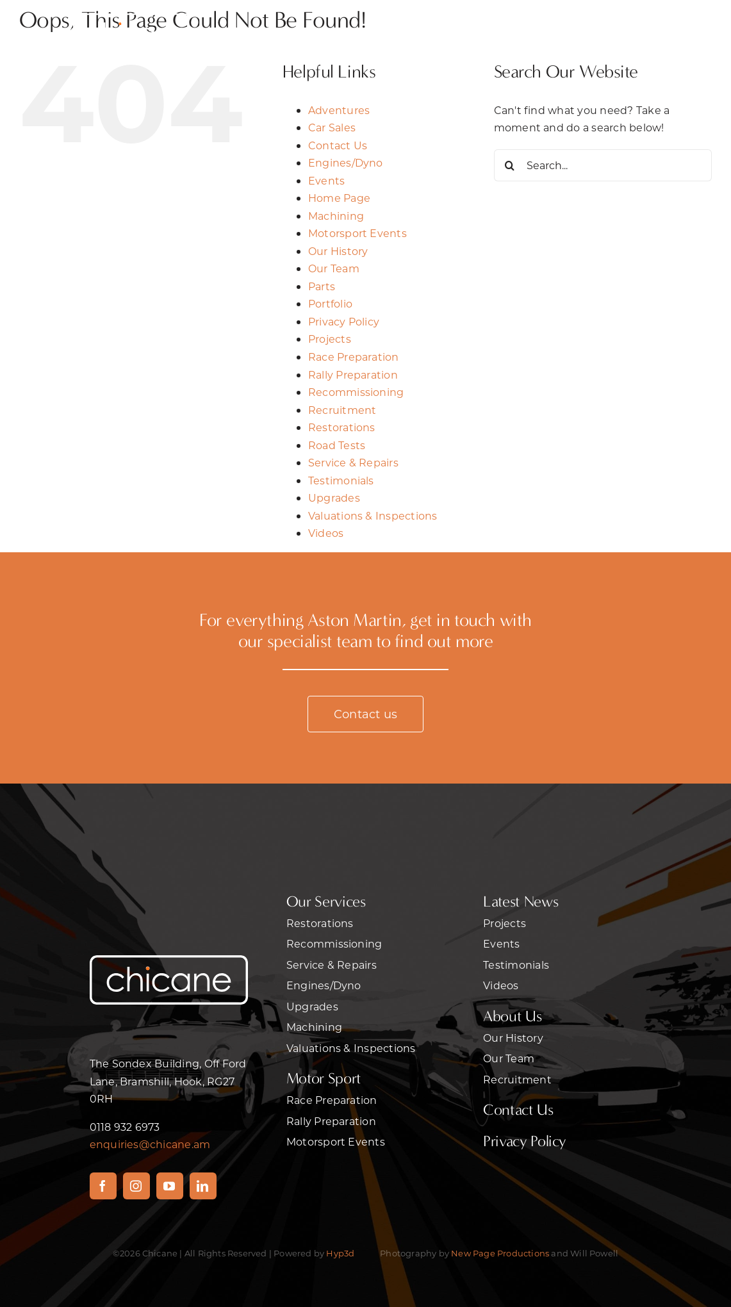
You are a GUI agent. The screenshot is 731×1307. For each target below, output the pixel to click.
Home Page (339, 197)
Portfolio (330, 303)
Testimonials (341, 480)
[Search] (510, 165)
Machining (336, 215)
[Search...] (603, 165)
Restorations (341, 427)
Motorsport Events (357, 233)
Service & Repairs (353, 462)
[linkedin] (203, 1185)
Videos (325, 532)
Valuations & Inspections (373, 515)
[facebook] (103, 1185)
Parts (321, 286)
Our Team (333, 268)
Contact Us (337, 145)
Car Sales (332, 127)
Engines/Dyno (345, 162)
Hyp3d (340, 1252)
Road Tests (336, 445)
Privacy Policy (343, 321)
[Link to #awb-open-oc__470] (612, 31)
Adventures (339, 110)
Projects (329, 338)
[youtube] (169, 1185)
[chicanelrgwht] (137, 11)
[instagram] (136, 1185)
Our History (338, 251)
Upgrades (334, 497)
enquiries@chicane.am (150, 1144)
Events (326, 180)
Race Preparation (353, 356)
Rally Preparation (353, 374)
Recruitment (342, 409)
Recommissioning (356, 392)
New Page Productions (500, 1252)
